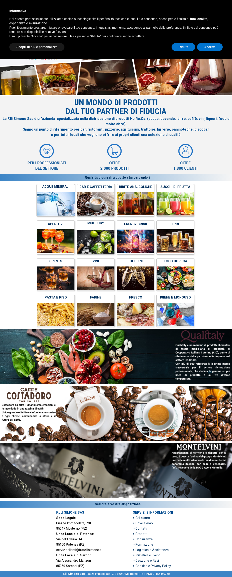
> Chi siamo (141, 518)
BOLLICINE (136, 261)
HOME (46, 20)
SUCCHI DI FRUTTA (175, 187)
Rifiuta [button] (183, 565)
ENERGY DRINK (135, 224)
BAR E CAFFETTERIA (96, 187)
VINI (96, 261)
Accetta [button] (210, 565)
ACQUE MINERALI (55, 187)
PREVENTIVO (146, 20)
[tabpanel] (116, 135)
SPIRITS (55, 261)
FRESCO (135, 297)
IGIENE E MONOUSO (175, 297)
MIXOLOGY (95, 223)
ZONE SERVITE (180, 20)
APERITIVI (56, 224)
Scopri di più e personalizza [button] (36, 565)
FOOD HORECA (175, 261)
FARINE (95, 297)
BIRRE (175, 224)
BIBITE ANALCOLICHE (135, 187)
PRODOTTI (113, 20)
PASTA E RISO (56, 297)
